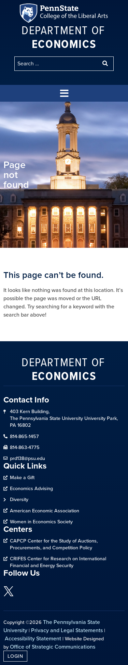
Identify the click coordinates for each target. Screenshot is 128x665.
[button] (64, 93)
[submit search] (105, 64)
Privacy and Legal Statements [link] (67, 630)
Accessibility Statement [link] (33, 638)
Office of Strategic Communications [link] (52, 646)
